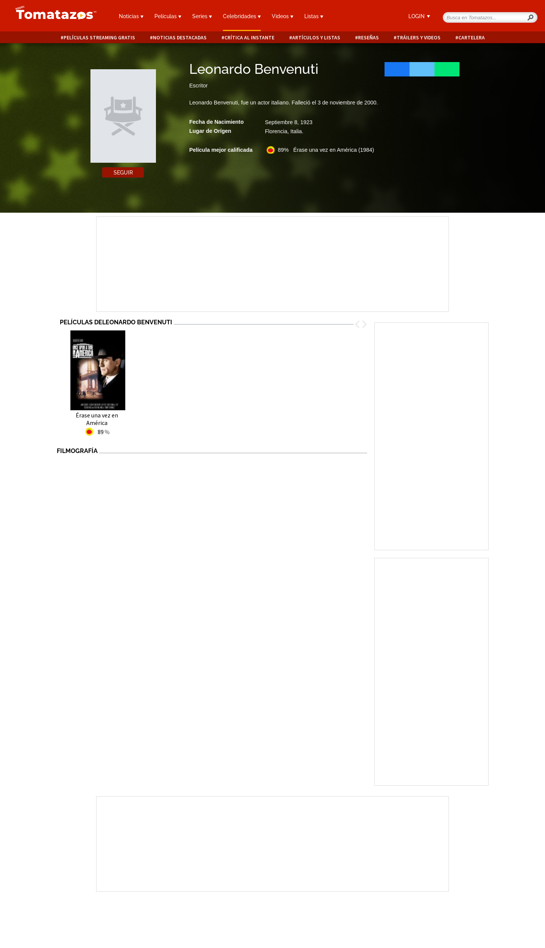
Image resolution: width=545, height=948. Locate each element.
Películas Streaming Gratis (99, 37)
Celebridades (242, 16)
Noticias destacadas (180, 37)
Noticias (131, 16)
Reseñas (368, 37)
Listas (313, 16)
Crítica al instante (249, 37)
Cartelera (471, 37)
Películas (167, 16)
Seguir (123, 173)
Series (202, 16)
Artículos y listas (316, 37)
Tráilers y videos (419, 37)
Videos (282, 16)
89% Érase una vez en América (326, 150)
